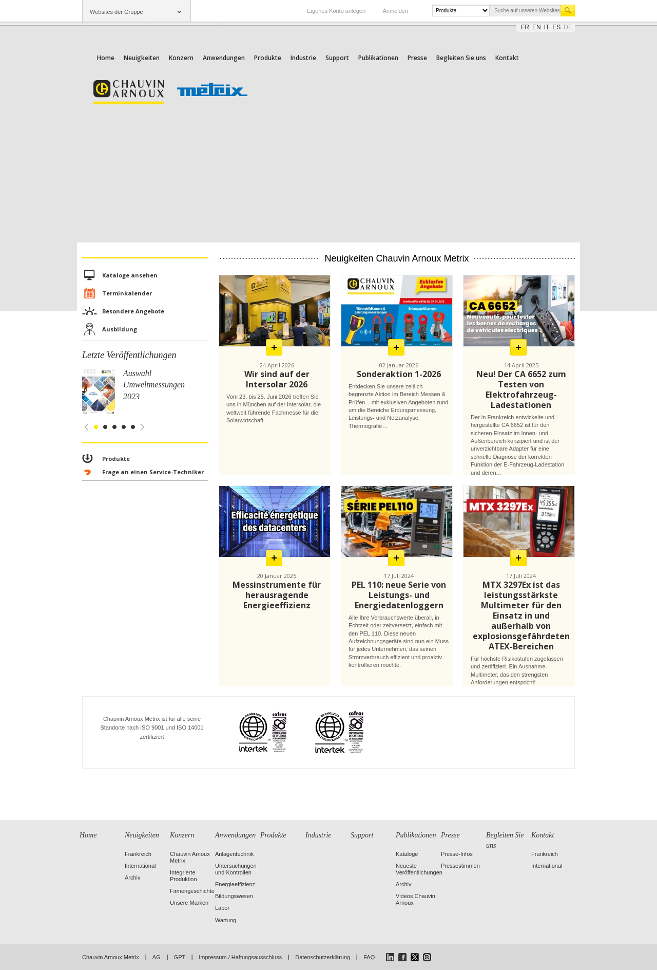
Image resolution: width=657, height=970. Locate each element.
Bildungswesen (234, 896)
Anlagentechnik (234, 854)
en (536, 27)
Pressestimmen (460, 866)
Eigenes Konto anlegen (336, 11)
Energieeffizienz (235, 884)
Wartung (225, 920)
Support (337, 57)
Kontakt (507, 57)
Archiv (133, 877)
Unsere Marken (189, 903)
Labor (222, 908)
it (547, 27)
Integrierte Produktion (183, 875)
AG (156, 957)
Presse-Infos (457, 854)
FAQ (369, 957)
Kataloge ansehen (130, 275)
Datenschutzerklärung (322, 957)
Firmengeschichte (192, 891)
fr (525, 27)
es (556, 27)
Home (105, 57)
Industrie (303, 57)
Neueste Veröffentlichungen (419, 869)
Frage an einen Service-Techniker (153, 472)
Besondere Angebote (133, 311)
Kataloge (407, 854)
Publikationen (378, 57)
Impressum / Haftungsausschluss (240, 957)
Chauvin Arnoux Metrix (110, 957)
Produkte (267, 57)
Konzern (181, 57)
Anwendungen (224, 57)
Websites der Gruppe (116, 12)
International (140, 866)
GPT (180, 957)
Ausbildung (119, 329)
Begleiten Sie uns (461, 57)
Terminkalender (127, 293)
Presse (417, 57)
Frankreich (138, 854)
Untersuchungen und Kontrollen (236, 869)
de (568, 27)
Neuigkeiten (142, 57)
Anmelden (395, 11)
